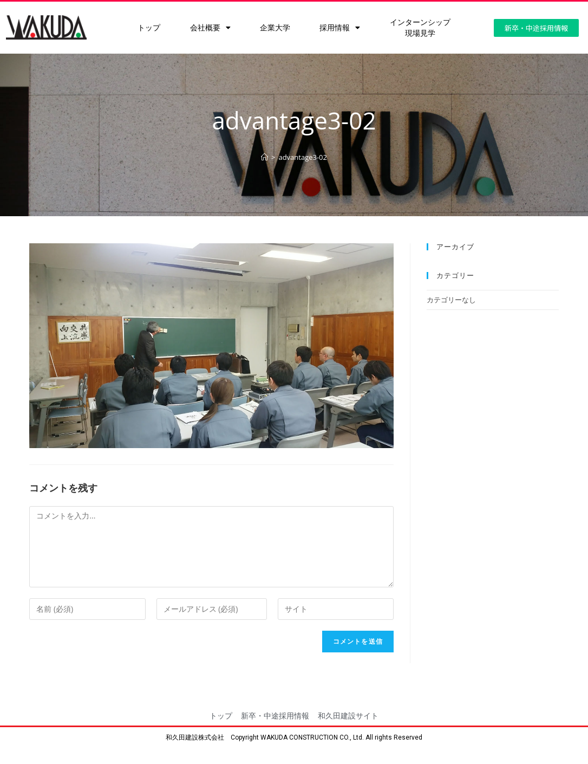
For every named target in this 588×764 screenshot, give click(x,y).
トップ (149, 27)
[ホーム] (264, 157)
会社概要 (210, 27)
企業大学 (275, 27)
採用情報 (339, 27)
